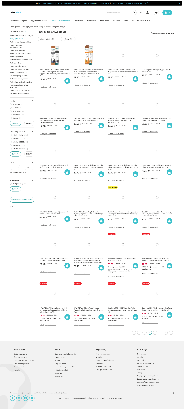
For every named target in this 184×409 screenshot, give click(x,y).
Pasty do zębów (44, 27)
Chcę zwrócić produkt (21, 364)
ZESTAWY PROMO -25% (141, 21)
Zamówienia (19, 349)
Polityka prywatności (103, 366)
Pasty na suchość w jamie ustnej (21, 90)
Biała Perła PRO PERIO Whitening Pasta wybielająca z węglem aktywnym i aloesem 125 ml (122, 310)
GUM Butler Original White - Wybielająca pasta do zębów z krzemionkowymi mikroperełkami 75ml (53, 120)
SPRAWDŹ (144, 3)
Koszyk (57, 360)
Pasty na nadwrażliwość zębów (20, 53)
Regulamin (100, 363)
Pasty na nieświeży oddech (19, 79)
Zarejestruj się (60, 357)
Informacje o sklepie (103, 354)
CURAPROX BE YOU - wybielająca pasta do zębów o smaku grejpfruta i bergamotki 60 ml (88, 167)
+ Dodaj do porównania (48, 87)
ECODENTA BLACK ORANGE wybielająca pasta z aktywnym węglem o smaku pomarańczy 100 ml (121, 120)
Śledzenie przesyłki (20, 357)
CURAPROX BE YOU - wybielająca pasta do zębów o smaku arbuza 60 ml (54, 213)
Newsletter (59, 377)
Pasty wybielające (16, 39)
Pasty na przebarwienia (18, 66)
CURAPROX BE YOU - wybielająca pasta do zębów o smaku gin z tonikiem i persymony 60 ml (123, 167)
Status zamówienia (20, 354)
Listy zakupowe (60, 364)
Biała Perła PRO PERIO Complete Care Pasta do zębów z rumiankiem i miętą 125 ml (157, 309)
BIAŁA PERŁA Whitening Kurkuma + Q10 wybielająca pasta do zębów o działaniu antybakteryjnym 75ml (53, 310)
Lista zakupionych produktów (65, 367)
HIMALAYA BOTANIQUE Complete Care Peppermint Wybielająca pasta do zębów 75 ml (123, 72)
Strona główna (15, 27)
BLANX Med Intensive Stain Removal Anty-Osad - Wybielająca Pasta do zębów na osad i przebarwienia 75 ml (157, 214)
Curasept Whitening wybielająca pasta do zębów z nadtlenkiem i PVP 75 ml (156, 119)
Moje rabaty (59, 373)
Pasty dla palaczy (16, 63)
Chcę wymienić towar (21, 367)
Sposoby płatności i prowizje (106, 360)
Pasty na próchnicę (16, 56)
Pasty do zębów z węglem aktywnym (19, 86)
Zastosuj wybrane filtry (22, 200)
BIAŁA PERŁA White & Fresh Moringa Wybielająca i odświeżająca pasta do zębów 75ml (89, 310)
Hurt (126, 21)
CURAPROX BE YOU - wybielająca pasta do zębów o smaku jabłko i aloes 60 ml (54, 166)
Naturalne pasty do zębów (19, 76)
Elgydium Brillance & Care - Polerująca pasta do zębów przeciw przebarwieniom (89, 119)
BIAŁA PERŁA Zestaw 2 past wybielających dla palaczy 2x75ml (122, 260)
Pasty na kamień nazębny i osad (21, 60)
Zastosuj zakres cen (18, 172)
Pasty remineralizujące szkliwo (20, 42)
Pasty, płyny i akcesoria (60, 21)
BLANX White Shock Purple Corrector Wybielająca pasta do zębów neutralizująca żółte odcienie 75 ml (88, 214)
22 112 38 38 (64, 398)
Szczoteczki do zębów (18, 21)
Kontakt (116, 21)
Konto (57, 349)
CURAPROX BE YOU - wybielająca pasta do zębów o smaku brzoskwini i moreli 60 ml (156, 166)
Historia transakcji (61, 370)
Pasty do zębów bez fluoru (19, 72)
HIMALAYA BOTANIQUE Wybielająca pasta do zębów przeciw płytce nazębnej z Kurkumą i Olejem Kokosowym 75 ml (88, 72)
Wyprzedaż (91, 21)
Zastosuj (15, 123)
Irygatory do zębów (39, 21)
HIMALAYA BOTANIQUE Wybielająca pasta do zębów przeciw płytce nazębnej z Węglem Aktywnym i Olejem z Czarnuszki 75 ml (55, 73)
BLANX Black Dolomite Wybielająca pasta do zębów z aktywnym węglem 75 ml (54, 260)
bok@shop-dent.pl (78, 398)
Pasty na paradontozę (17, 50)
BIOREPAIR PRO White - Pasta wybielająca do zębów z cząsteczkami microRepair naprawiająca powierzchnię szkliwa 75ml (88, 261)
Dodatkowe (78, 21)
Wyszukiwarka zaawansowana (162, 33)
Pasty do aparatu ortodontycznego (16, 46)
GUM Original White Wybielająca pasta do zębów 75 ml (156, 71)
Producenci (104, 21)
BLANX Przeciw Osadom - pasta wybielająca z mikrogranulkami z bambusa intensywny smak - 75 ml (123, 214)
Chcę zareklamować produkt (24, 360)
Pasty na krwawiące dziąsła (19, 69)
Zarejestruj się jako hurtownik (65, 354)
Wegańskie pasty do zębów (19, 93)
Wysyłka (99, 357)
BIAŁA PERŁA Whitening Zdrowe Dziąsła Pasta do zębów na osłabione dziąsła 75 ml (156, 260)
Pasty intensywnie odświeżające (21, 82)
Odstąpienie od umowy (104, 370)
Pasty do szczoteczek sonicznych (21, 36)
